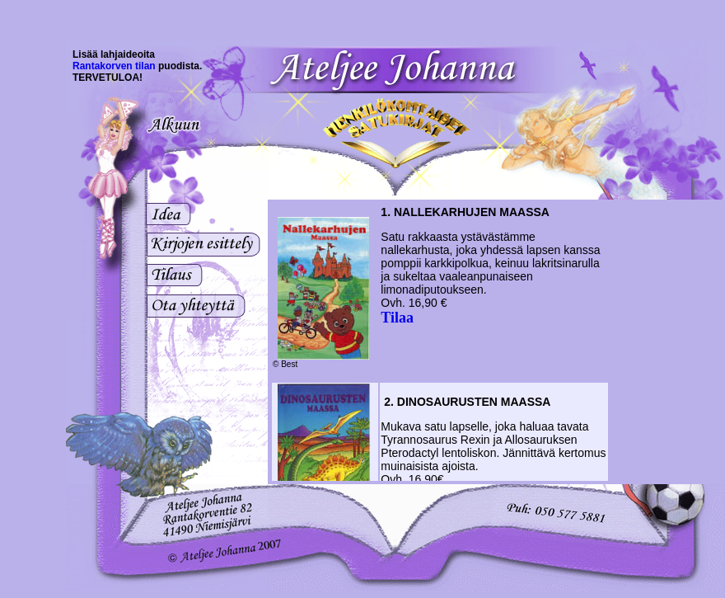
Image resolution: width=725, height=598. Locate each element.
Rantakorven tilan (114, 66)
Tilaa (397, 317)
